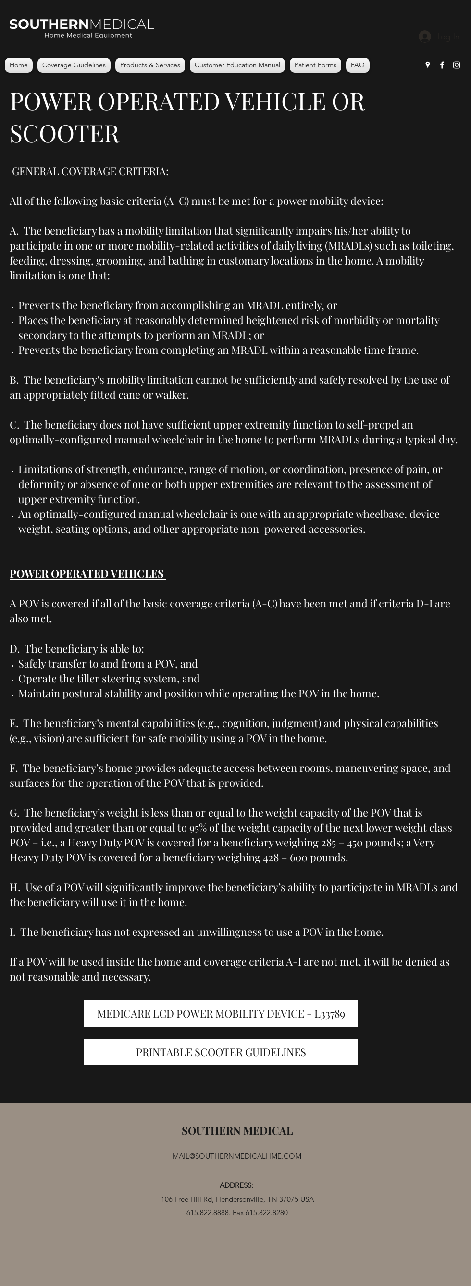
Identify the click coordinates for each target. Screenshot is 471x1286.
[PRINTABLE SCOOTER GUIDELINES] (221, 1052)
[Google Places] (428, 65)
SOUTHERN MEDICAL (237, 1130)
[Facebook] (442, 65)
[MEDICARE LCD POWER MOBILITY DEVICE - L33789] (221, 1013)
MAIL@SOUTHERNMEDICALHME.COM (237, 1155)
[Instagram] (456, 65)
